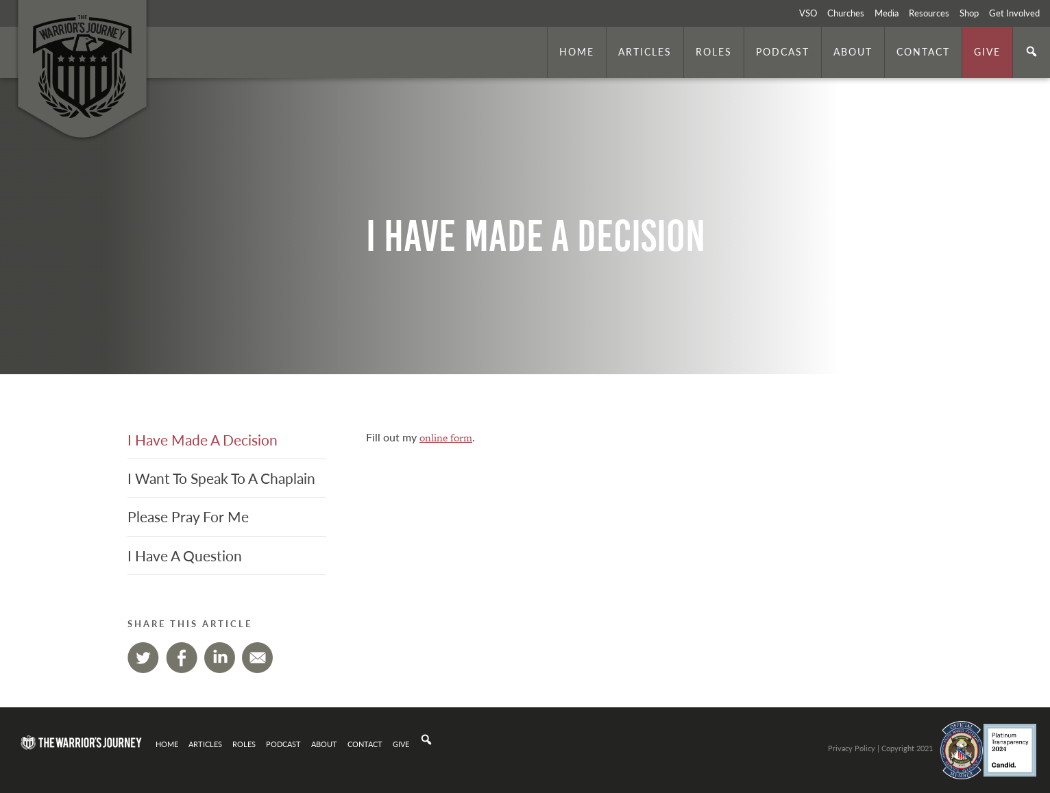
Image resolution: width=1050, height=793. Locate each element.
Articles (645, 51)
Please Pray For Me (188, 516)
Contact (923, 51)
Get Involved (1014, 13)
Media (887, 13)
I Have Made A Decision (202, 440)
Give (987, 51)
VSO (808, 13)
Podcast (782, 51)
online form (445, 437)
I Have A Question (184, 555)
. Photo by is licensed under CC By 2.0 (972, 355)
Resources (929, 13)
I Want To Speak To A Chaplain (221, 478)
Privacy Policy (851, 747)
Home (576, 51)
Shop (969, 13)
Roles (714, 51)
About (852, 51)
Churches (845, 13)
